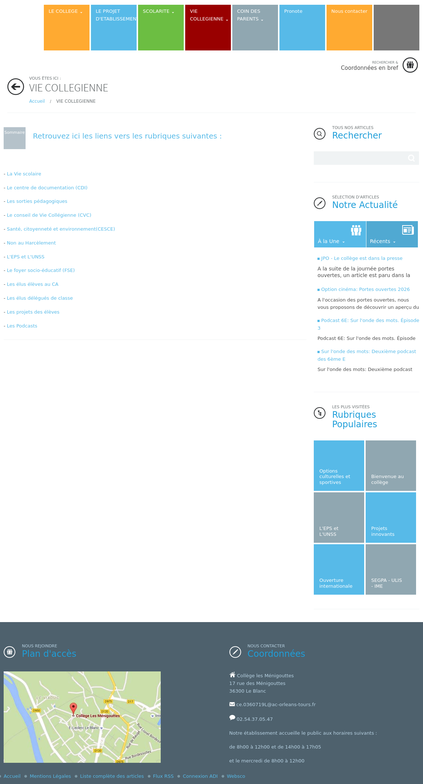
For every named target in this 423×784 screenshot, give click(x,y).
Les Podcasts (22, 326)
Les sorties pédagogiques (37, 201)
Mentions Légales (50, 776)
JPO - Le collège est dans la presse (362, 258)
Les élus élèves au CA (32, 284)
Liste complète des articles (112, 776)
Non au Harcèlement (31, 243)
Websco (236, 776)
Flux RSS (163, 776)
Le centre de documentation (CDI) (47, 187)
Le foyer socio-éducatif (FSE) (41, 270)
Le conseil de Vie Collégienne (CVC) (49, 215)
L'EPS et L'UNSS (26, 257)
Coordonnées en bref (369, 65)
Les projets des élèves (33, 312)
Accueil (37, 101)
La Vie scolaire (24, 174)
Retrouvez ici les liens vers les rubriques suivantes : (127, 136)
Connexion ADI (200, 776)
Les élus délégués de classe (40, 298)
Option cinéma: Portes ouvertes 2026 (365, 289)
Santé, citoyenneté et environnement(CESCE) (61, 229)
